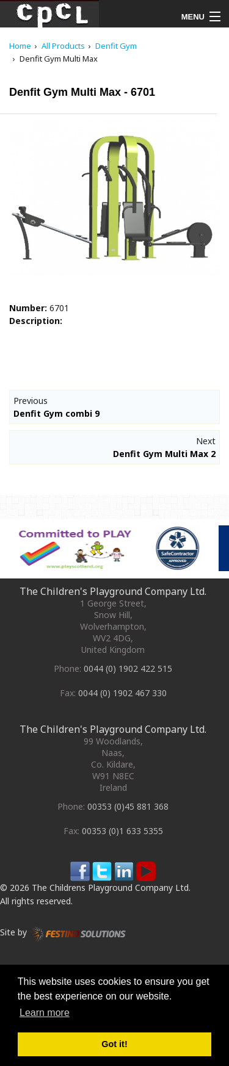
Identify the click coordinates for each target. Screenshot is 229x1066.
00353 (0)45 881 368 (128, 806)
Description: (35, 320)
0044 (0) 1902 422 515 (128, 668)
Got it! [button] (114, 1044)
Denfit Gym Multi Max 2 (164, 453)
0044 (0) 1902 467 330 (122, 693)
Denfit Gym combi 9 (56, 413)
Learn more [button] (45, 1012)
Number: (28, 308)
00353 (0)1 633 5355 (122, 831)
